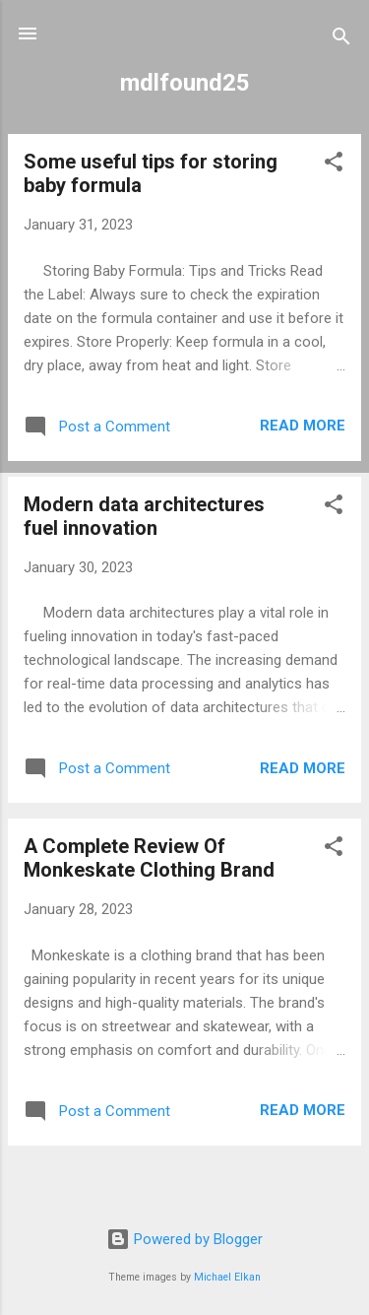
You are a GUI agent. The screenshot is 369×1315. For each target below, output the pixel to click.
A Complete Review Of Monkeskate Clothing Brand (149, 858)
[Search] (341, 40)
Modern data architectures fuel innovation (144, 516)
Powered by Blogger (184, 1239)
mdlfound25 (185, 83)
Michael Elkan (227, 1277)
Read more (302, 425)
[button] (333, 165)
